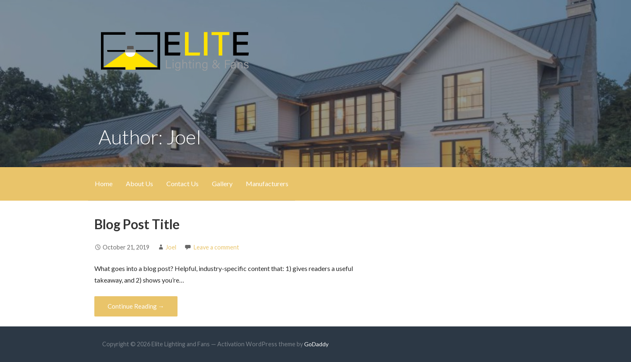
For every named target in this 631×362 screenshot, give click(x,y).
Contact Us (182, 183)
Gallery (222, 183)
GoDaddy (316, 344)
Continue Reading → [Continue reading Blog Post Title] (136, 306)
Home (104, 183)
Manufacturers (267, 183)
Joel (171, 247)
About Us (139, 183)
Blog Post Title (137, 224)
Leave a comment (216, 247)
